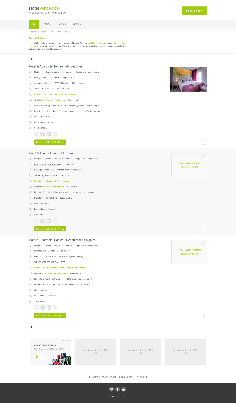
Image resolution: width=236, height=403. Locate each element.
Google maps (68, 77)
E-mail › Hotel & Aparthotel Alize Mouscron (52, 181)
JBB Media (115, 397)
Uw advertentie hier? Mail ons (96, 351)
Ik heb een (194, 10)
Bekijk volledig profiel (50, 142)
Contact (77, 24)
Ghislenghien (53, 77)
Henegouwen (40, 77)
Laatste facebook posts (45, 122)
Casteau (51, 251)
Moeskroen (53, 164)
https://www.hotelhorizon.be (54, 100)
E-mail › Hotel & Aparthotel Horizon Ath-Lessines (55, 94)
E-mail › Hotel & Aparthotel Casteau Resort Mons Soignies (59, 268)
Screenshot (74, 100)
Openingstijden (42, 116)
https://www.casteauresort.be (54, 273)
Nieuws (47, 24)
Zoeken (62, 24)
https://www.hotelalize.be (53, 187)
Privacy (123, 397)
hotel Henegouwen (95, 43)
